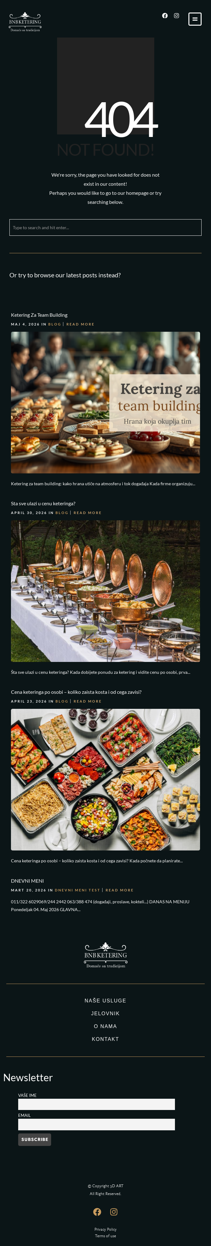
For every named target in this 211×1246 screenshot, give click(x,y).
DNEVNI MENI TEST (78, 890)
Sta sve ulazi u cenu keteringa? (43, 503)
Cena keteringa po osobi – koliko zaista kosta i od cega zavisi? (76, 692)
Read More (80, 324)
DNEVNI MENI (27, 881)
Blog (54, 324)
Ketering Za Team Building (39, 315)
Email (24, 1115)
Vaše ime (27, 1095)
